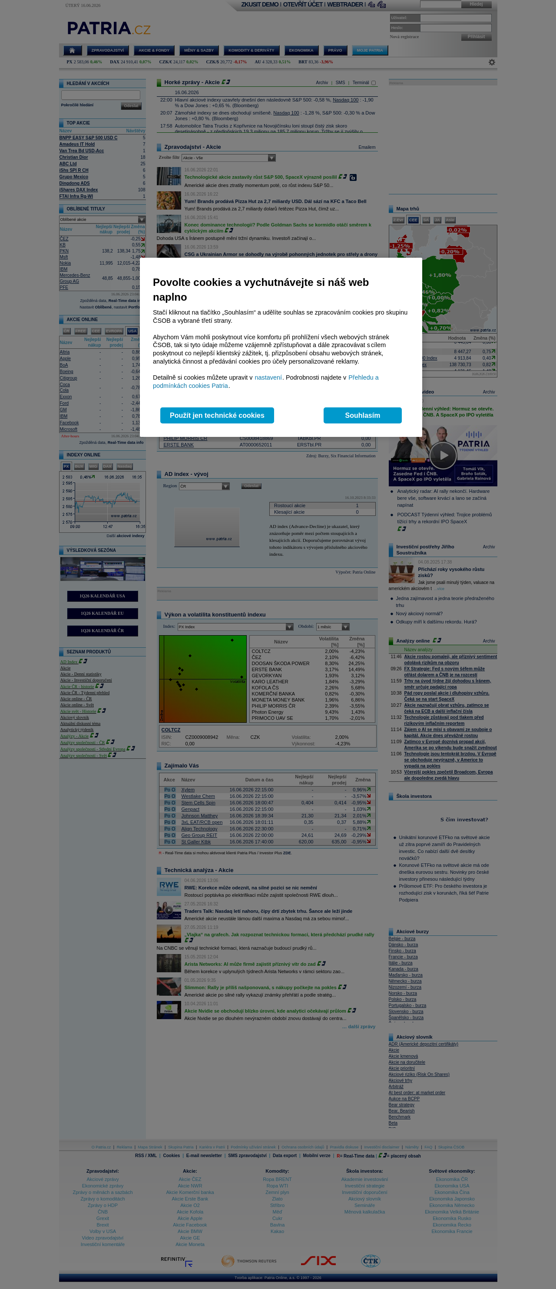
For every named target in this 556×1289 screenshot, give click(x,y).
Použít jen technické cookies (217, 415)
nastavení (268, 377)
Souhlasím (363, 415)
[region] (281, 347)
